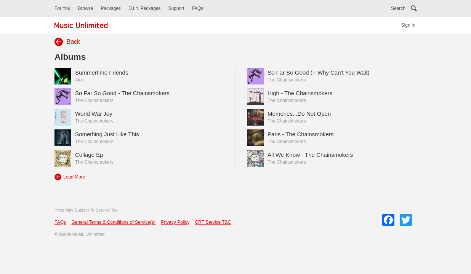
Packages (111, 8)
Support (176, 8)
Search (398, 8)
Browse (85, 8)
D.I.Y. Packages (144, 8)
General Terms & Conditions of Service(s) (113, 222)
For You (62, 8)
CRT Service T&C (213, 222)
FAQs (197, 8)
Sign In (408, 25)
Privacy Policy (175, 222)
